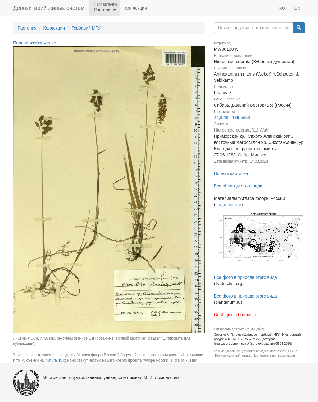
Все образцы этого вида (238, 185)
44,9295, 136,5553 (232, 117)
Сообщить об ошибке (235, 314)
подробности (228, 204)
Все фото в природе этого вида (245, 277)
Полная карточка (231, 173)
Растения (27, 27)
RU (282, 8)
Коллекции (136, 8)
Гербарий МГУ (86, 27)
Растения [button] (105, 9)
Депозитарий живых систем (48, 8)
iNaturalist (53, 360)
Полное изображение (34, 42)
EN (297, 8)
